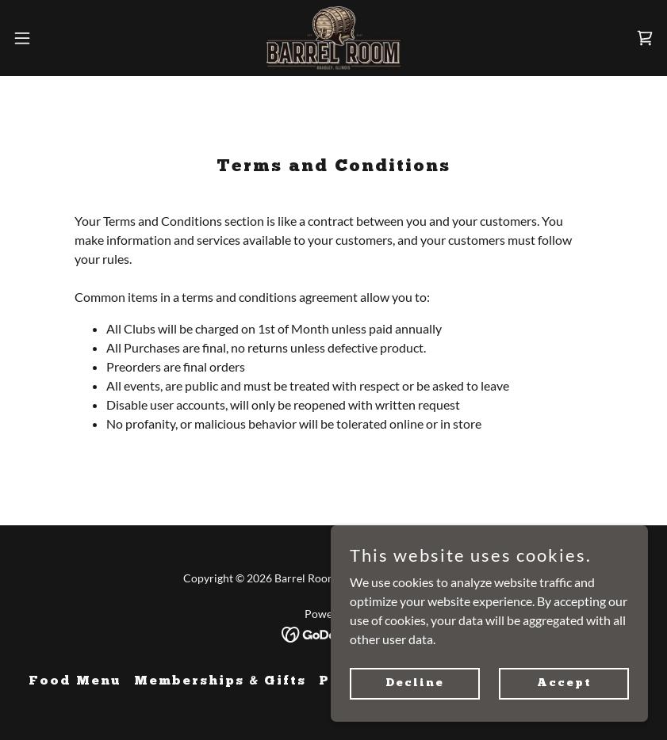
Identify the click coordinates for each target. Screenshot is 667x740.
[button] (55, 38)
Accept (564, 683)
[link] (333, 38)
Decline (414, 683)
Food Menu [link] (75, 681)
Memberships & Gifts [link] (220, 681)
